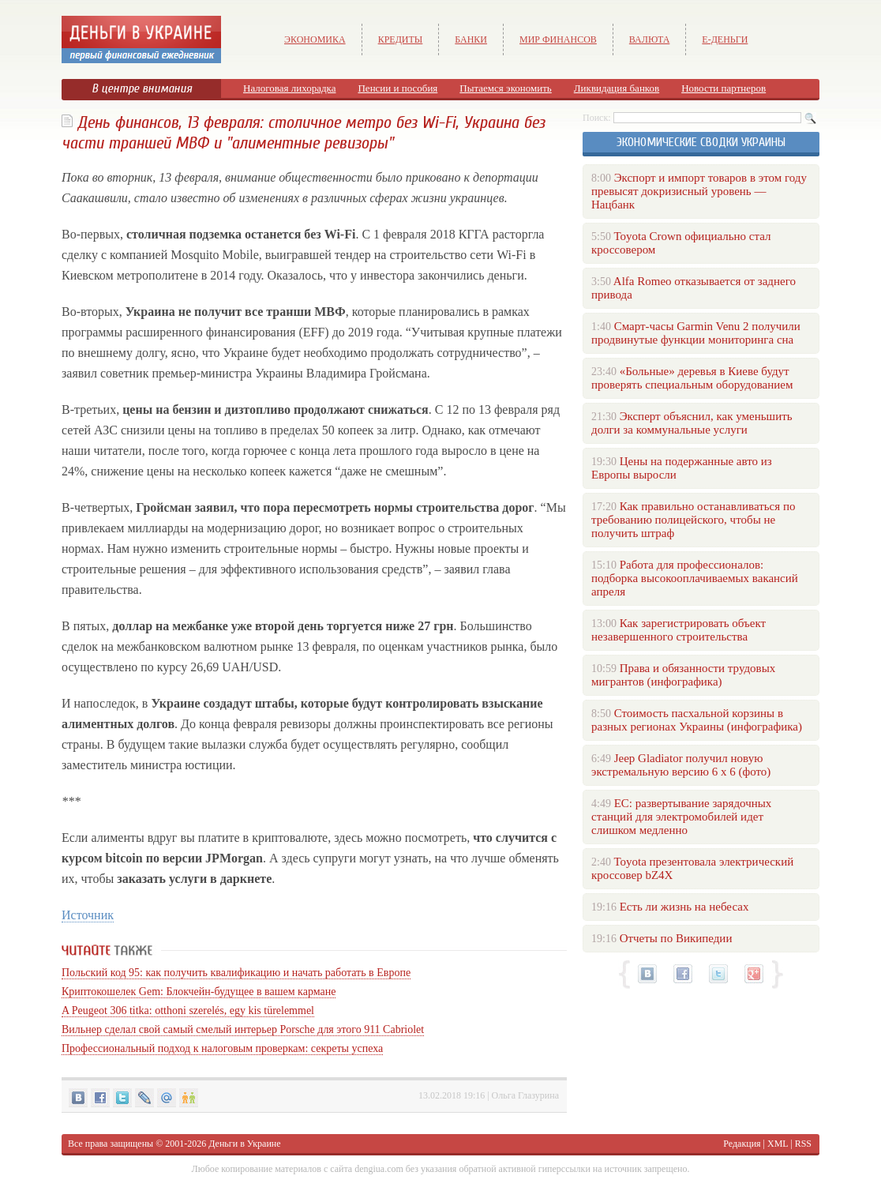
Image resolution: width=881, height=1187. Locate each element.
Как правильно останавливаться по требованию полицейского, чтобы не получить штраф (693, 519)
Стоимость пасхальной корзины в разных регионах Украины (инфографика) (696, 720)
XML (777, 1143)
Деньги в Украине (244, 1143)
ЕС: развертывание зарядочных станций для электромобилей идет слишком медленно (681, 816)
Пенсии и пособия (397, 88)
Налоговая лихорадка (289, 88)
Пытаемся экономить (505, 88)
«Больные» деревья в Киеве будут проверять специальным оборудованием (692, 378)
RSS (803, 1143)
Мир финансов (558, 39)
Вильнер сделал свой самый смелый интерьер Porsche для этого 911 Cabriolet (243, 1029)
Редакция (741, 1143)
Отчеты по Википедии (676, 938)
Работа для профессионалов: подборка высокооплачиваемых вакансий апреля (694, 578)
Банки (471, 39)
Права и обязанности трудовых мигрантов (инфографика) (683, 675)
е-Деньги (725, 39)
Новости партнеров (723, 88)
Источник (88, 915)
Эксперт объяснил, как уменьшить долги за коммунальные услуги (692, 423)
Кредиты (400, 39)
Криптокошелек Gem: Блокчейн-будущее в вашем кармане (199, 991)
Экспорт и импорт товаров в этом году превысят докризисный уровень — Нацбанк (699, 191)
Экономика (315, 39)
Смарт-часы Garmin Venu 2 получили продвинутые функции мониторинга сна (695, 333)
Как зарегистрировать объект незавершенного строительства (678, 630)
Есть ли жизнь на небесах (684, 906)
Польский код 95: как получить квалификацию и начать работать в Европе (236, 973)
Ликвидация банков (616, 88)
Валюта (649, 39)
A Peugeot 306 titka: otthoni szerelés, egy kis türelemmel (188, 1010)
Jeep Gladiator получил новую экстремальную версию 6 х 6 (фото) (680, 765)
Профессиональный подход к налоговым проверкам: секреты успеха (222, 1048)
